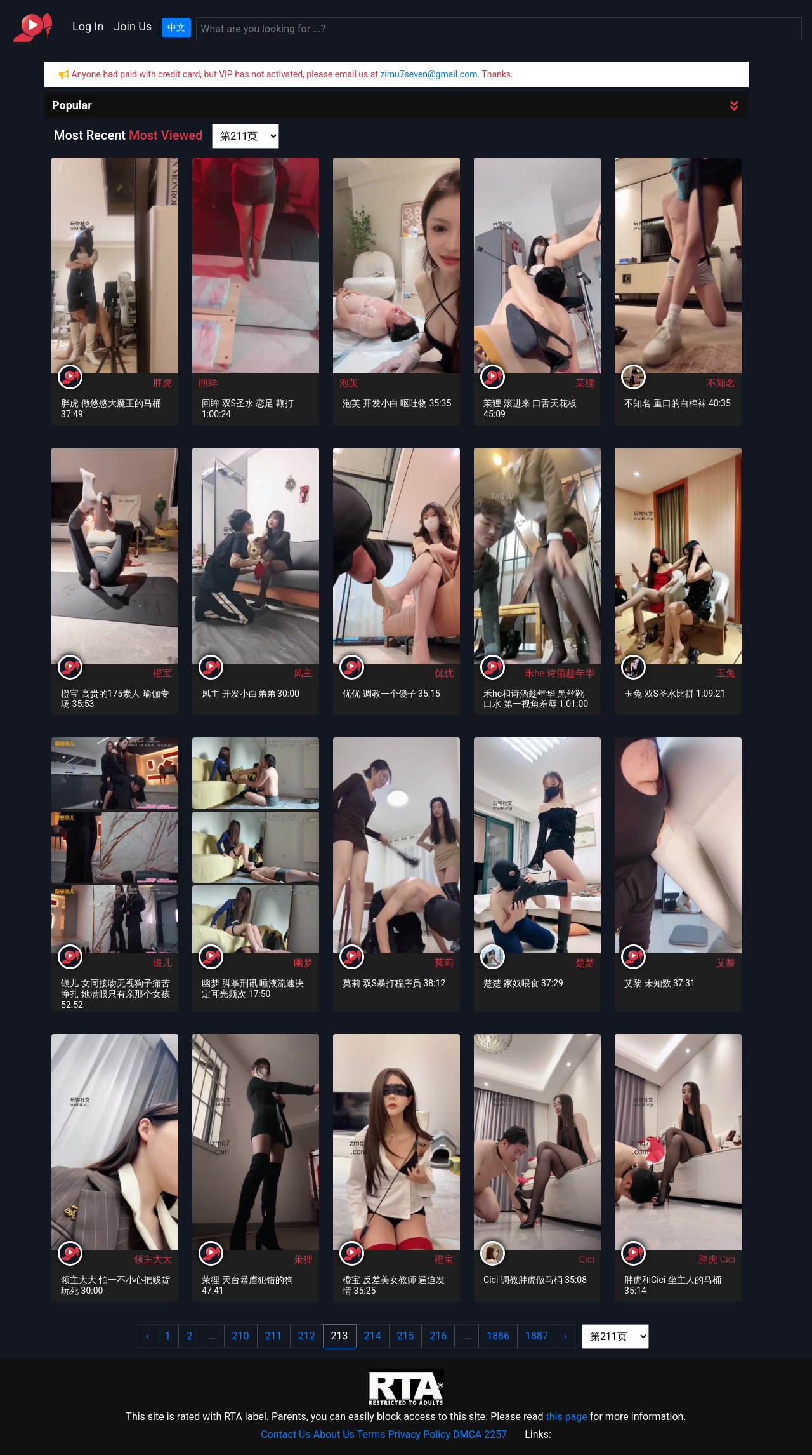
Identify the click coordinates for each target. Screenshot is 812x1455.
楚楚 (584, 963)
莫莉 (444, 963)
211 (273, 1336)
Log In (87, 26)
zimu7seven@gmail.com (428, 74)
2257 (495, 1434)
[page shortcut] (245, 136)
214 (372, 1336)
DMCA (467, 1434)
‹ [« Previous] (147, 1336)
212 (306, 1336)
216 (438, 1336)
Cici (586, 1259)
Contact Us (286, 1434)
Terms (371, 1434)
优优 (444, 673)
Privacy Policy (419, 1434)
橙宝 (162, 673)
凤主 (303, 673)
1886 (498, 1336)
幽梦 (303, 963)
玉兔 (725, 673)
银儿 (162, 963)
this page (566, 1417)
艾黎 (725, 963)
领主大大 (153, 1259)
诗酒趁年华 (570, 673)
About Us (334, 1434)
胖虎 (162, 383)
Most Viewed (165, 135)
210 (240, 1336)
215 (405, 1336)
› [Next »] (565, 1336)
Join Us (133, 26)
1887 (536, 1336)
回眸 (208, 383)
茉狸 (584, 383)
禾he (536, 673)
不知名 (721, 383)
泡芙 (348, 383)
